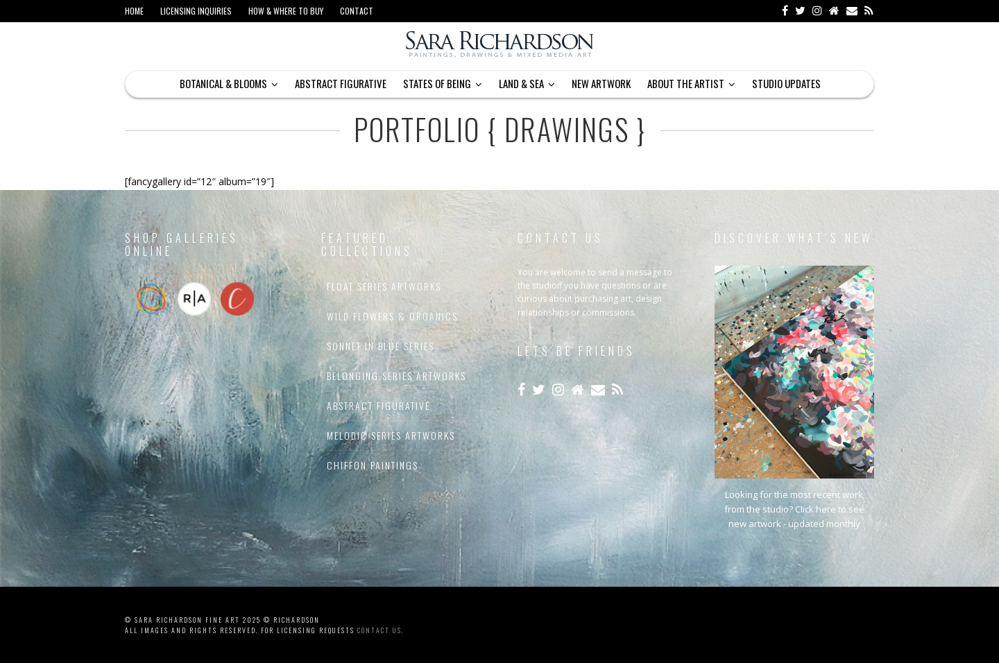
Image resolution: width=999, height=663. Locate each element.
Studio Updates (786, 83)
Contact (356, 11)
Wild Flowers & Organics (392, 316)
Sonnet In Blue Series (380, 345)
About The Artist (685, 83)
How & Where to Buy (285, 11)
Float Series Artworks (384, 286)
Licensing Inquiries (196, 11)
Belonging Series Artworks (396, 375)
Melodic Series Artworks (391, 435)
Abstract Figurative (340, 83)
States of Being (437, 83)
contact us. (380, 630)
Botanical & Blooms (223, 83)
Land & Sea (521, 83)
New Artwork (601, 83)
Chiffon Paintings (372, 465)
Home (134, 11)
